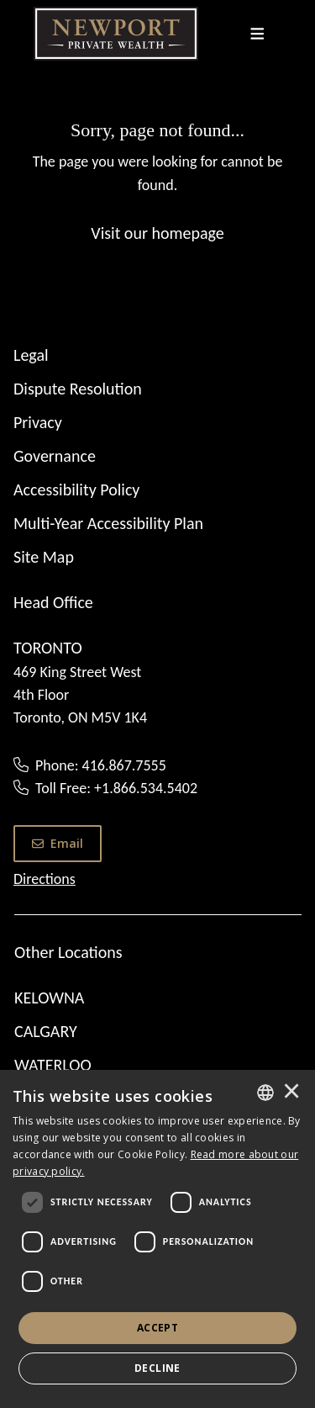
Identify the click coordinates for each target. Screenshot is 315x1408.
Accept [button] (157, 1328)
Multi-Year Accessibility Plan (108, 523)
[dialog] (157, 1239)
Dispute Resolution (77, 388)
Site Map (43, 557)
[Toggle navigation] (257, 33)
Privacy (37, 422)
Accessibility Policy (76, 489)
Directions (44, 879)
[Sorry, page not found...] (157, 181)
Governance (54, 456)
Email (57, 843)
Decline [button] (157, 1368)
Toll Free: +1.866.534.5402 (116, 788)
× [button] (291, 1092)
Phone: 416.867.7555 (100, 765)
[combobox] (265, 1092)
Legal (31, 355)
